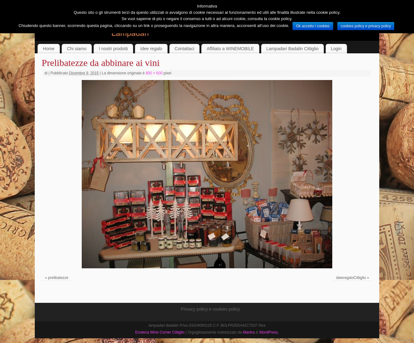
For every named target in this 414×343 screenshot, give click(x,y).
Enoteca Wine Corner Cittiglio (159, 332)
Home (48, 48)
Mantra (249, 332)
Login (336, 48)
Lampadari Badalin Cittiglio (292, 48)
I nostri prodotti (113, 48)
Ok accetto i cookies (312, 26)
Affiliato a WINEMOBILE (230, 48)
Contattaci (184, 48)
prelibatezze (58, 278)
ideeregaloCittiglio (351, 278)
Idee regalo (151, 48)
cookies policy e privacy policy (366, 26)
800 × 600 (154, 73)
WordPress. (269, 332)
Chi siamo (76, 48)
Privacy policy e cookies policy (210, 309)
